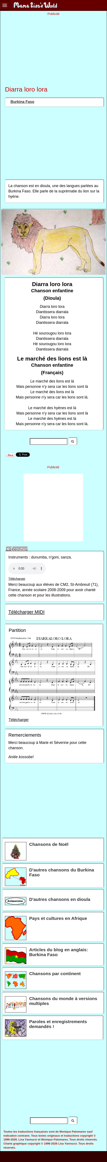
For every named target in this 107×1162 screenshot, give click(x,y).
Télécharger (16, 578)
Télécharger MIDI (26, 612)
